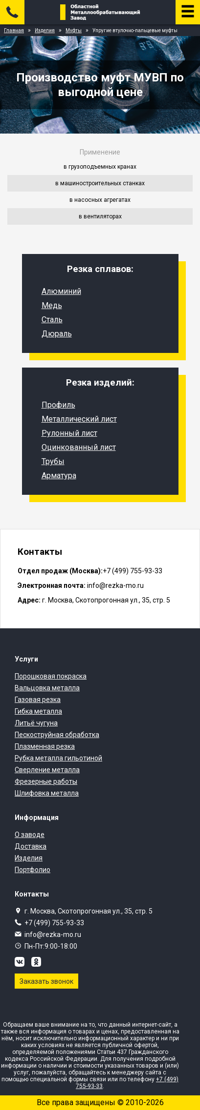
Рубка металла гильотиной (58, 758)
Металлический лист (79, 419)
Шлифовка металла (47, 793)
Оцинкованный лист (79, 447)
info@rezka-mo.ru (52, 934)
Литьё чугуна (36, 723)
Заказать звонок (46, 981)
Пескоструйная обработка (57, 735)
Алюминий (61, 291)
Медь (52, 305)
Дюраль (57, 333)
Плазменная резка (45, 746)
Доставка (30, 846)
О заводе (29, 834)
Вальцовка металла (47, 688)
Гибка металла (38, 711)
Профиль (58, 404)
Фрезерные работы (46, 781)
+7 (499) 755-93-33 (54, 923)
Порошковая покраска (51, 676)
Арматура (59, 475)
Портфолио (32, 870)
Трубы (53, 461)
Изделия (29, 858)
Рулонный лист (69, 433)
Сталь (52, 319)
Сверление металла (47, 770)
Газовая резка (38, 699)
